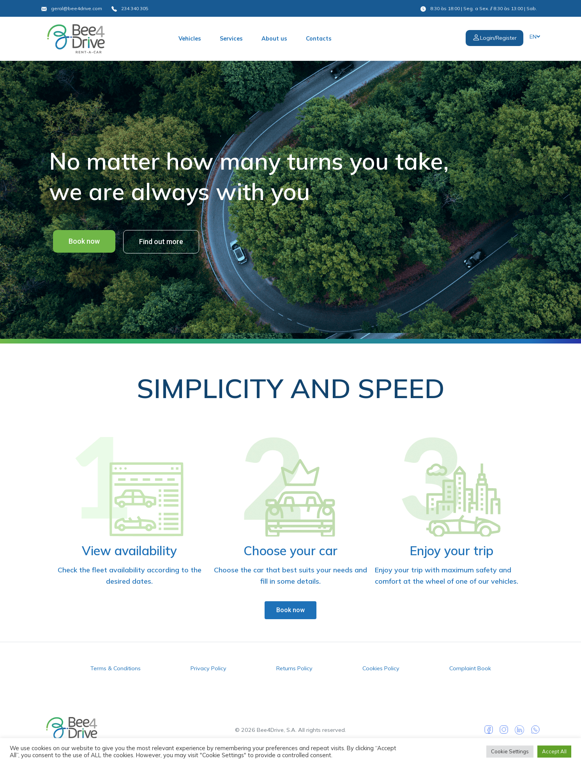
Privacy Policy (208, 668)
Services (231, 38)
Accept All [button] (554, 751)
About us (274, 38)
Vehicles (189, 38)
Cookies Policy (380, 668)
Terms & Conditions (115, 668)
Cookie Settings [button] (510, 751)
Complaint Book (470, 668)
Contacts (319, 38)
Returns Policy (294, 668)
